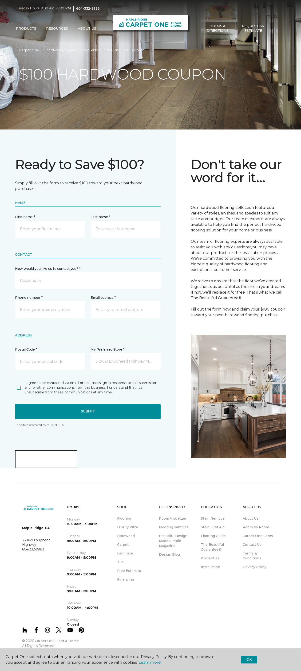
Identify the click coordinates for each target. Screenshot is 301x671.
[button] (275, 28)
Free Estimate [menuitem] (129, 571)
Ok (248, 659)
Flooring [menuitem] (124, 518)
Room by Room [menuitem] (256, 527)
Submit (88, 411)
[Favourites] (280, 28)
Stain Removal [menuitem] (213, 518)
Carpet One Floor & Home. (57, 641)
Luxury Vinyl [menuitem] (127, 527)
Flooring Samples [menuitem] (174, 527)
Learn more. (150, 662)
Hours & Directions (217, 28)
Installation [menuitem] (210, 567)
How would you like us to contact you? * (47, 268)
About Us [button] (87, 28)
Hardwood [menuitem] (126, 536)
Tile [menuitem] (120, 562)
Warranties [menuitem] (210, 558)
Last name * (100, 216)
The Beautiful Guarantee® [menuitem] (212, 547)
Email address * (103, 297)
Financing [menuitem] (125, 579)
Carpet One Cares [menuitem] (258, 536)
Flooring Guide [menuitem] (213, 536)
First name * (25, 216)
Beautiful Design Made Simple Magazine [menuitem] (173, 541)
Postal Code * (26, 349)
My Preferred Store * (107, 349)
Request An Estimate (253, 28)
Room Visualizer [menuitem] (172, 518)
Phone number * (29, 297)
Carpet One (29, 50)
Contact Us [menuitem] (252, 544)
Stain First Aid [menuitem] (213, 527)
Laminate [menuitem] (125, 553)
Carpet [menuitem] (123, 544)
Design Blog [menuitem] (169, 554)
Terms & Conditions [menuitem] (252, 555)
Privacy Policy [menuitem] (254, 567)
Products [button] (26, 28)
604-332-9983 (88, 8)
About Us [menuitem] (250, 518)
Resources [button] (57, 28)
